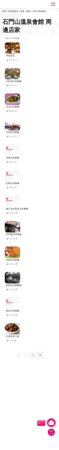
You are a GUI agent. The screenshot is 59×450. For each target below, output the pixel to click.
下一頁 (33, 355)
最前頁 (19, 355)
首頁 (4, 11)
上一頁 (26, 355)
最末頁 (40, 355)
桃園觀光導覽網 (14, 4)
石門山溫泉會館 (39, 11)
